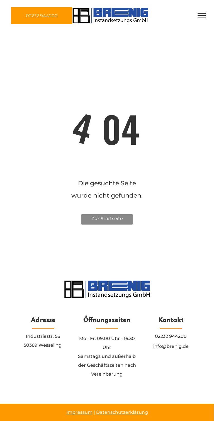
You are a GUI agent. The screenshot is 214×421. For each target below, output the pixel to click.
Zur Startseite (107, 218)
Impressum (79, 412)
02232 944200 (171, 336)
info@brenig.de (171, 346)
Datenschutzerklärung (122, 412)
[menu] (201, 15)
